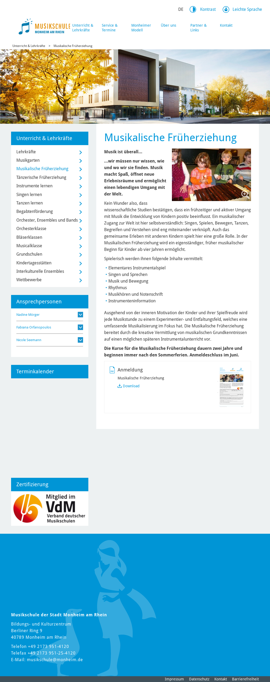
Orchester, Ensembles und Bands (47, 220)
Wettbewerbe (29, 279)
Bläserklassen (29, 237)
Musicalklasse (29, 245)
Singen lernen (29, 194)
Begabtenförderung (34, 211)
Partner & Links (198, 27)
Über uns (168, 25)
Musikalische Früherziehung (73, 46)
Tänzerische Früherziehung (41, 177)
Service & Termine (110, 27)
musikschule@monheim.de (55, 659)
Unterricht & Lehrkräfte (82, 27)
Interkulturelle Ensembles (40, 271)
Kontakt (226, 25)
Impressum (174, 679)
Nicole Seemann (28, 340)
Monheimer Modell (141, 27)
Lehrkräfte (26, 151)
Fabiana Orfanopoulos (33, 327)
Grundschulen (29, 254)
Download (131, 386)
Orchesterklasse (31, 228)
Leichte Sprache (247, 9)
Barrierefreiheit (245, 679)
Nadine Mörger (28, 315)
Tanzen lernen (29, 203)
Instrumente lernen (34, 185)
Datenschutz (199, 679)
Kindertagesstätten (33, 262)
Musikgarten (28, 160)
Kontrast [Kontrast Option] (208, 9)
